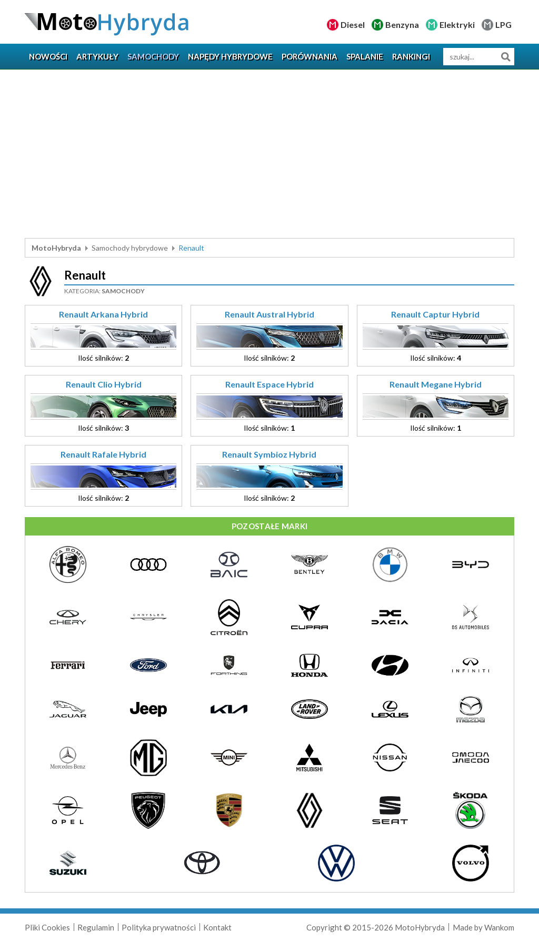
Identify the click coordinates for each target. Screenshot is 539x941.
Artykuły (97, 56)
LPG (503, 24)
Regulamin (95, 927)
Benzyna (402, 24)
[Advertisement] (269, 153)
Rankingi (411, 56)
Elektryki (457, 24)
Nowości (48, 56)
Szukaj (505, 56)
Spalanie (364, 56)
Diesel (353, 24)
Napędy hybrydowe (230, 56)
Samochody (153, 56)
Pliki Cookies (47, 927)
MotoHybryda (56, 247)
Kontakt (217, 927)
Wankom (499, 927)
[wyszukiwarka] (478, 56)
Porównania (309, 56)
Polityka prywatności (159, 927)
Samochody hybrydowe (130, 247)
